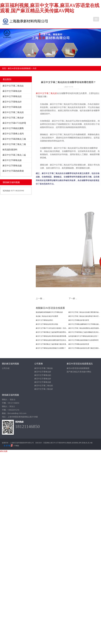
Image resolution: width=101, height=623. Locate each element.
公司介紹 (5, 368)
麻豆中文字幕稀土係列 (13, 133)
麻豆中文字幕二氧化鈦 (13, 85)
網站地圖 (3, 451)
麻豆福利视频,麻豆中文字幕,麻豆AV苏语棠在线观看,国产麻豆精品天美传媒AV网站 (49, 8)
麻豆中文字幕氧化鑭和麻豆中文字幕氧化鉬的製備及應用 (84, 324)
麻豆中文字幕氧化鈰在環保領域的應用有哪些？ (51, 336)
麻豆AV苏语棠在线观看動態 (19, 68)
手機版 (16, 445)
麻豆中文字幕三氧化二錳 (14, 154)
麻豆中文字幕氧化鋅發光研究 (78, 320)
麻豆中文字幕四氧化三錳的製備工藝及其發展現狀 (51, 344)
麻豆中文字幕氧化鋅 (12, 101)
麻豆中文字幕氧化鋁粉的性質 (78, 344)
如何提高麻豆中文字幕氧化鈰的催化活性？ (83, 336)
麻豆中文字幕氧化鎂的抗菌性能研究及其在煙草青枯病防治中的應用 (51, 340)
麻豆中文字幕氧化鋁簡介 (44, 320)
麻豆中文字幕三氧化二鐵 (14, 144)
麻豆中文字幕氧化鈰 (12, 91)
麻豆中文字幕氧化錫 (12, 165)
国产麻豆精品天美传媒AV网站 (79, 371)
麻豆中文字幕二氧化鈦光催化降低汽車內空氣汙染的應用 (84, 316)
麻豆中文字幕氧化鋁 (12, 96)
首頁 (4, 68)
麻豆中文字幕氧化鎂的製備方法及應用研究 (83, 340)
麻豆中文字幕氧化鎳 (12, 160)
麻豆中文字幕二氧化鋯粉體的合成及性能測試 (84, 328)
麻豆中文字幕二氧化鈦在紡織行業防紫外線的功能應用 (84, 312)
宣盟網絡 (46, 443)
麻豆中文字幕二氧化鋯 (13, 112)
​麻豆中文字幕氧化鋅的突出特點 (47, 324)
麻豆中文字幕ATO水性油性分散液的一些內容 (51, 328)
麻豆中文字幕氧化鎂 (12, 106)
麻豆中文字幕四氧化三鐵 (14, 138)
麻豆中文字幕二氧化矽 (13, 117)
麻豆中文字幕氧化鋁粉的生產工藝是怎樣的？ (84, 348)
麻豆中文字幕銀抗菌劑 (13, 128)
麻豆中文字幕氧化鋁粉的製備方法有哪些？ (51, 348)
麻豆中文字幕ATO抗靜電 (14, 122)
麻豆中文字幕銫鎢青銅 (13, 170)
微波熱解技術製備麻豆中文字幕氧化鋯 (49, 312)
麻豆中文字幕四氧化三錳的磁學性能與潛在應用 (51, 332)
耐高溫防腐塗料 (10, 149)
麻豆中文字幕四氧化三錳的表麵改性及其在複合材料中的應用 (84, 332)
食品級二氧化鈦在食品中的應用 (47, 316)
